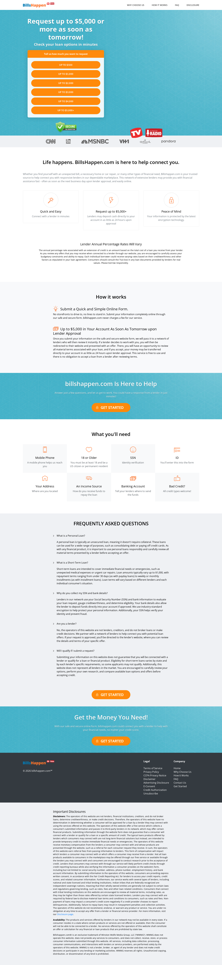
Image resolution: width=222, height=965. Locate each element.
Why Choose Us (135, 5)
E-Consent (149, 786)
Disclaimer (149, 779)
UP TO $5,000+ (66, 110)
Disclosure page (65, 914)
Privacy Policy (151, 772)
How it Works (159, 5)
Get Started (112, 407)
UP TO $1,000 (65, 74)
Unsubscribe (150, 793)
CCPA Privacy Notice (154, 775)
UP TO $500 (65, 64)
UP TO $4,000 (65, 101)
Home (177, 768)
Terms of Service (152, 768)
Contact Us (180, 782)
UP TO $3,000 (65, 92)
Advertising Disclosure (156, 782)
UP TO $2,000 (65, 83)
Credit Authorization (155, 790)
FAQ (177, 5)
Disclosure (193, 5)
